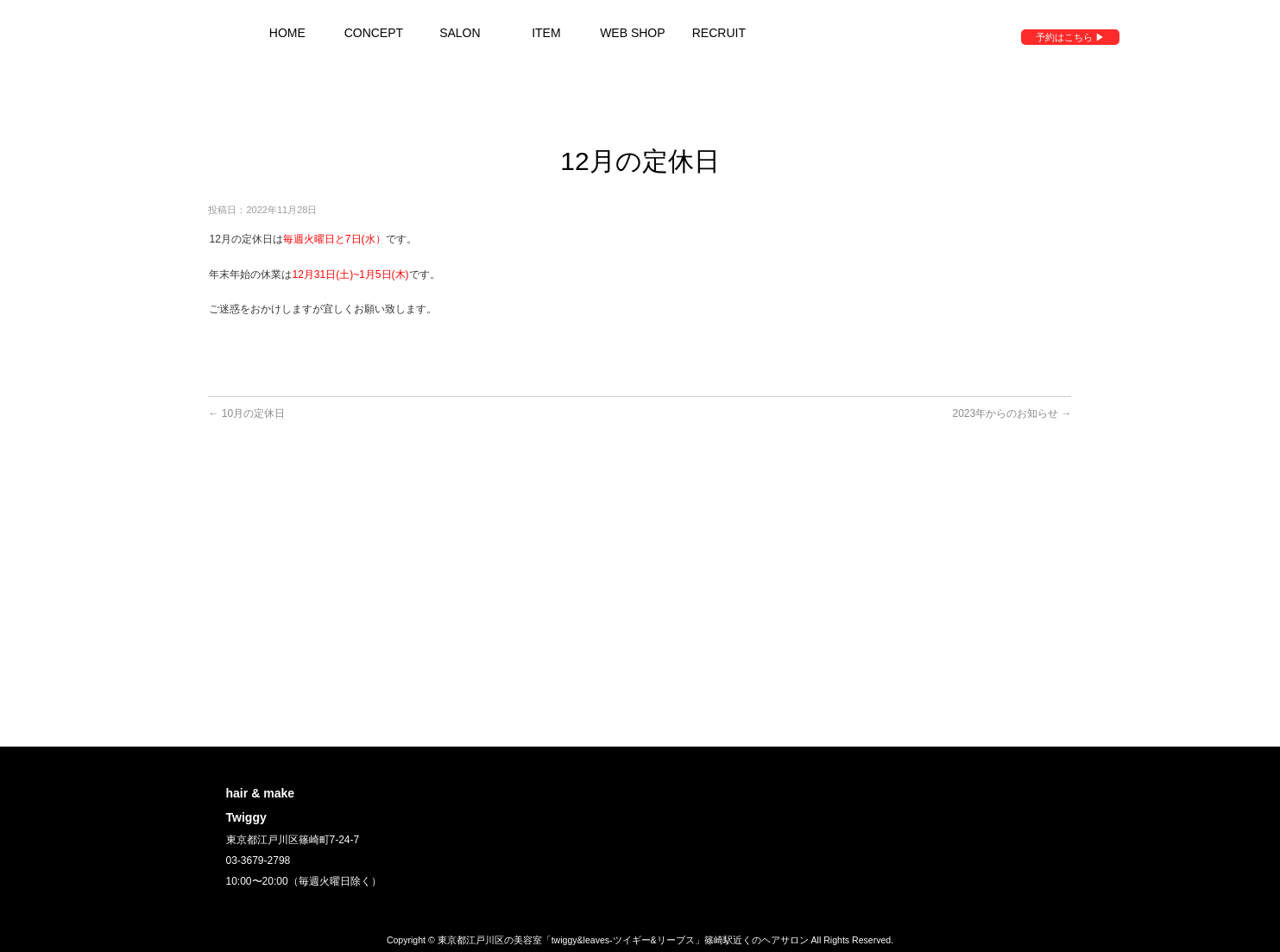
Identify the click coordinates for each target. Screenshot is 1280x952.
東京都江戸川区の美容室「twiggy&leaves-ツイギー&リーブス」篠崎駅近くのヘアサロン (623, 940)
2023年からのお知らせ (1011, 413)
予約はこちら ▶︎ (1070, 37)
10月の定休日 (246, 413)
